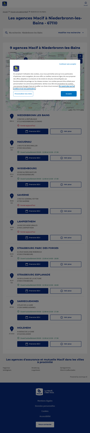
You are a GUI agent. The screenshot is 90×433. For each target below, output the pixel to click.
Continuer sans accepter (67, 64)
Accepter (69, 94)
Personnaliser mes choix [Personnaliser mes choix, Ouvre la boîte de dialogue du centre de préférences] (23, 94)
